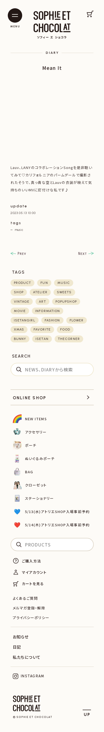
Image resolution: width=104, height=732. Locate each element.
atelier (40, 292)
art (42, 301)
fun (44, 283)
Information (47, 311)
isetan (42, 339)
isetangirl (24, 320)
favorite (42, 329)
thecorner (69, 339)
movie (20, 311)
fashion (52, 320)
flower (77, 320)
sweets (64, 292)
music (19, 230)
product (22, 283)
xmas (19, 329)
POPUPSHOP (66, 301)
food (65, 329)
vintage (22, 301)
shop (19, 292)
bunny (20, 339)
